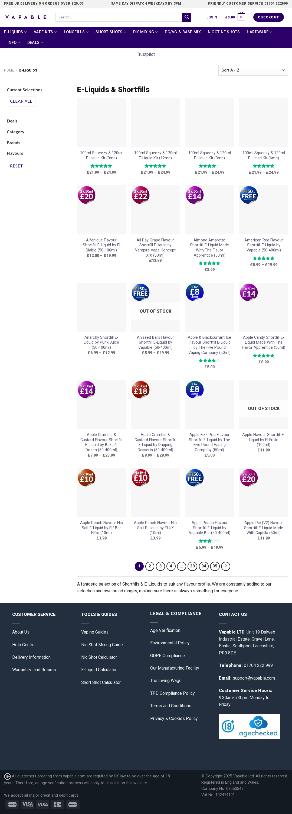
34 (203, 566)
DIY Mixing (145, 32)
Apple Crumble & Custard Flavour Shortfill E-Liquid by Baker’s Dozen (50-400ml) (101, 442)
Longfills (76, 32)
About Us (20, 632)
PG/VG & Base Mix (183, 32)
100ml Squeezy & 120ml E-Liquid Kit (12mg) (155, 155)
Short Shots (111, 32)
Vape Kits (45, 32)
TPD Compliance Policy (172, 693)
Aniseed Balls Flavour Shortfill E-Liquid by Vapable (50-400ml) (155, 342)
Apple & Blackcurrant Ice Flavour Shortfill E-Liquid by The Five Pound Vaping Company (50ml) (209, 345)
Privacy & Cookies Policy (174, 718)
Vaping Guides (95, 632)
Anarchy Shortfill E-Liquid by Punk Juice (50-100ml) (101, 342)
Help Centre (23, 644)
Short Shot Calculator (101, 682)
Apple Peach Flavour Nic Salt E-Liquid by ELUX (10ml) (155, 528)
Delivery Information (31, 657)
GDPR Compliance (167, 655)
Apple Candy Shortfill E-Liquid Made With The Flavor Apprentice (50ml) (263, 342)
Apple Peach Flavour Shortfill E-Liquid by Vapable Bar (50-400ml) (209, 528)
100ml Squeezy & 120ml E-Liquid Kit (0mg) (101, 155)
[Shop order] (253, 70)
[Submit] (186, 17)
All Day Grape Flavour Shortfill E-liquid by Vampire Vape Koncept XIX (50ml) (155, 248)
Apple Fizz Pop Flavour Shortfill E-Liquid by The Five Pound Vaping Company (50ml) (209, 442)
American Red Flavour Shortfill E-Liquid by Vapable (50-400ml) (263, 245)
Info (14, 42)
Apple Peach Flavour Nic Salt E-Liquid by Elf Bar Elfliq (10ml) (101, 528)
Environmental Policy (170, 642)
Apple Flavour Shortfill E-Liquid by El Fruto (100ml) (263, 439)
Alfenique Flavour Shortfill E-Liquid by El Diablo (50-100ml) (101, 245)
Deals (35, 42)
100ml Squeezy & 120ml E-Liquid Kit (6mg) (263, 155)
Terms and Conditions (170, 705)
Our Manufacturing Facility (174, 668)
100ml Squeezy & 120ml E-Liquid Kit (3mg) (209, 155)
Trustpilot (146, 54)
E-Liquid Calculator (99, 669)
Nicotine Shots (224, 32)
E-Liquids (15, 32)
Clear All (21, 101)
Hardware (259, 32)
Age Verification (165, 630)
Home (9, 70)
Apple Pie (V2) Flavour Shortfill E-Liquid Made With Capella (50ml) (263, 528)
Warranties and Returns (34, 669)
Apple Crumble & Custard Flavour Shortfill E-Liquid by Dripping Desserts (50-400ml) (155, 442)
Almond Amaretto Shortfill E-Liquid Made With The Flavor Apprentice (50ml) (209, 248)
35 (214, 566)
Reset (16, 165)
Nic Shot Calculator (99, 657)
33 (192, 566)
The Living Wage (166, 680)
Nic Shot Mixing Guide (102, 644)
